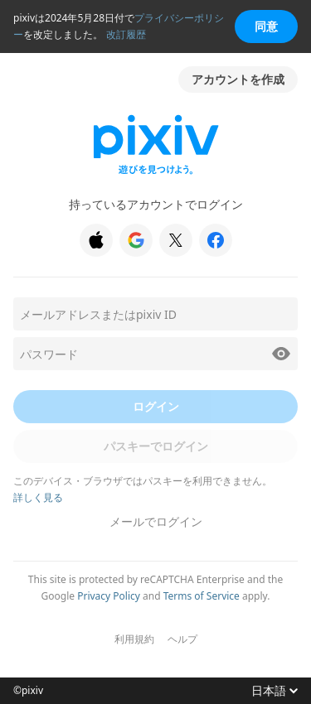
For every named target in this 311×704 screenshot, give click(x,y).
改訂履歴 (126, 34)
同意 (266, 26)
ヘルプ (182, 639)
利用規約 (134, 639)
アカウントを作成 (238, 79)
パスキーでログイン (156, 446)
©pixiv (28, 691)
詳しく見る (38, 497)
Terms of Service (201, 596)
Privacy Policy (108, 596)
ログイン (156, 406)
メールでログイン (155, 521)
